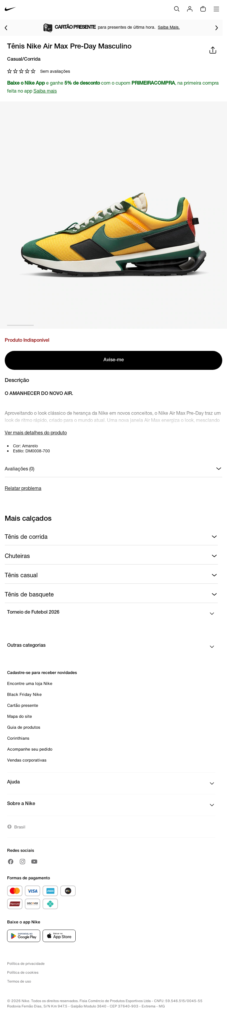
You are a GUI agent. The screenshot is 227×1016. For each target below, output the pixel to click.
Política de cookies (22, 972)
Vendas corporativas (26, 760)
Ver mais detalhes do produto (36, 432)
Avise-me (113, 360)
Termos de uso (19, 981)
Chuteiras (111, 555)
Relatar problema (23, 488)
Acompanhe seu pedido (29, 749)
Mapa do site (19, 716)
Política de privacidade (26, 963)
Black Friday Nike (24, 694)
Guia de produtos (23, 727)
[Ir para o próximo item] (217, 27)
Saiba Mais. (169, 27)
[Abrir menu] (216, 9)
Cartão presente (22, 705)
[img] (203, 9)
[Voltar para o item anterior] (6, 27)
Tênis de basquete (111, 594)
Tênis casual (111, 575)
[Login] (190, 9)
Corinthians (18, 738)
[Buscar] (177, 9)
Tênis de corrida (111, 536)
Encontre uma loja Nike (29, 683)
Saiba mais (45, 90)
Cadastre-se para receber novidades (42, 672)
